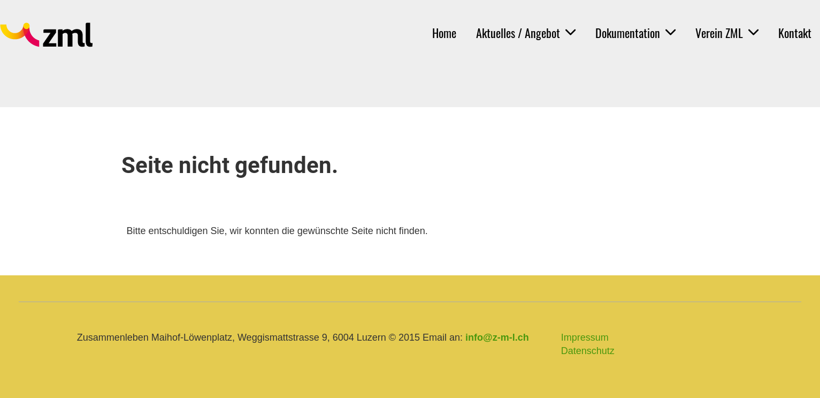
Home (444, 32)
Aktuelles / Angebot (526, 32)
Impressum (585, 337)
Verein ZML (726, 32)
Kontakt (794, 32)
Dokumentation (635, 32)
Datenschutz (588, 351)
